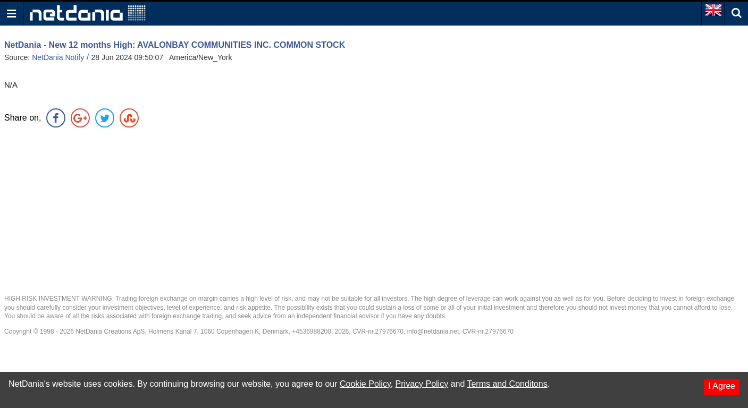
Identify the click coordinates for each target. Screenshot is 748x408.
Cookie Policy (365, 383)
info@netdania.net (433, 331)
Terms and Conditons (507, 383)
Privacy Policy (422, 383)
